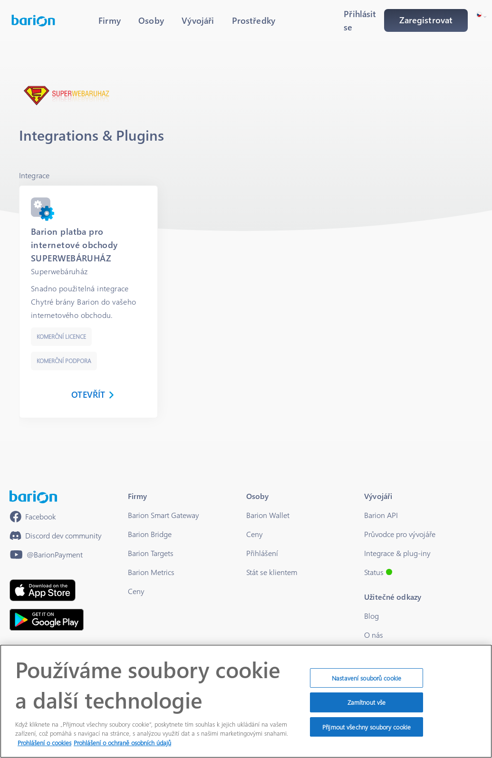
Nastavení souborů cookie (366, 682)
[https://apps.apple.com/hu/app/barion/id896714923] (43, 590)
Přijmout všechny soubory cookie (366, 731)
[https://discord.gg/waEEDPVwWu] (56, 535)
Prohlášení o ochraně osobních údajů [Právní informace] (122, 747)
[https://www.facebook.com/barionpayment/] (33, 516)
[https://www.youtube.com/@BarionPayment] (46, 554)
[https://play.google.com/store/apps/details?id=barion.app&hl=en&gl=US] (47, 620)
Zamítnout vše (366, 706)
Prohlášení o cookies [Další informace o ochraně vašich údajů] (44, 747)
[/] (33, 496)
